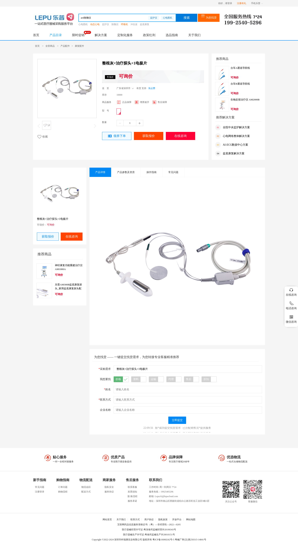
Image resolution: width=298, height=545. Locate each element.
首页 (36, 35)
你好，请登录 (225, 3)
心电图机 (167, 17)
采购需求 (105, 369)
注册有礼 (241, 3)
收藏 (42, 136)
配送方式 (86, 491)
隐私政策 (163, 519)
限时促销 (78, 35)
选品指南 (172, 35)
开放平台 (176, 519)
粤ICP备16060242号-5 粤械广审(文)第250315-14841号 (179, 539)
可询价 (126, 76)
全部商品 (50, 46)
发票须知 (132, 491)
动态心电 (95, 24)
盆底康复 (144, 24)
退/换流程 (132, 496)
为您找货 (209, 17)
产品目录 (55, 35)
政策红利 (149, 35)
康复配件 (79, 46)
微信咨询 (291, 318)
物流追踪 (86, 487)
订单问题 (62, 487)
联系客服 (132, 487)
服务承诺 (132, 501)
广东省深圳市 (126, 88)
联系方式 (105, 399)
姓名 (107, 389)
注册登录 (39, 491)
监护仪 (153, 17)
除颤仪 (115, 24)
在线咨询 (180, 136)
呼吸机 (124, 24)
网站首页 (107, 519)
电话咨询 (291, 305)
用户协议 (149, 519)
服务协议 (109, 491)
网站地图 (190, 519)
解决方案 (101, 35)
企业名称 (105, 409)
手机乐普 (257, 3)
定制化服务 (125, 35)
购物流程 (62, 491)
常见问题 (39, 487)
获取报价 (148, 136)
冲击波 (133, 24)
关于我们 (194, 35)
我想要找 (105, 379)
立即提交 (177, 420)
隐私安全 (109, 487)
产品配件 (65, 46)
